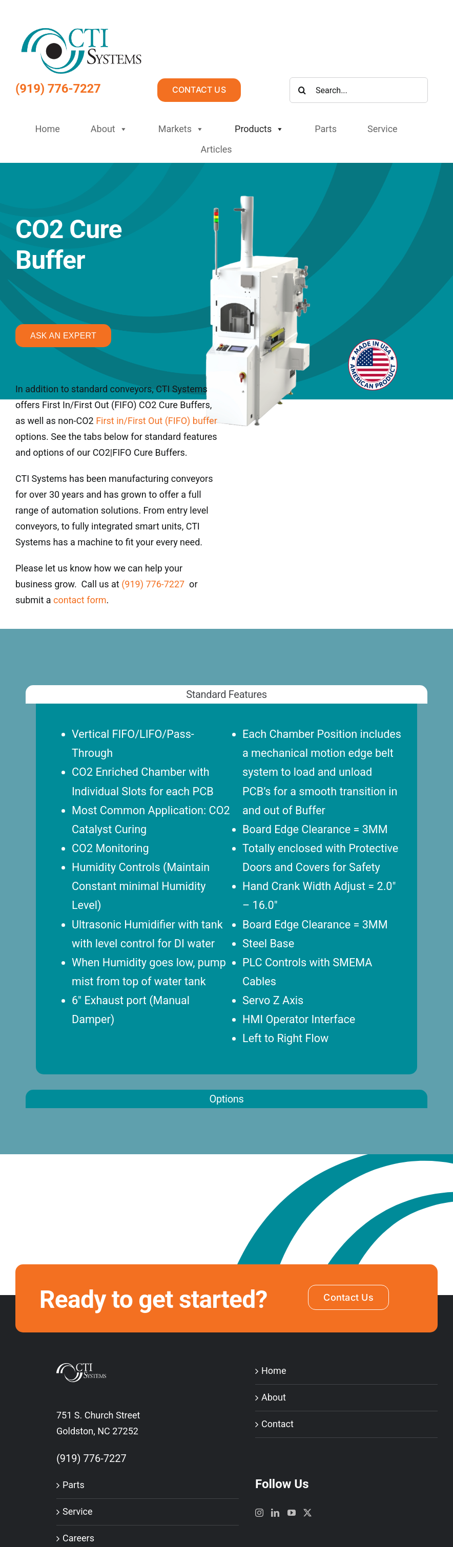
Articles (216, 149)
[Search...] (359, 90)
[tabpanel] (226, 899)
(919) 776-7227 (58, 88)
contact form (80, 600)
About (109, 129)
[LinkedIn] (275, 1513)
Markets (181, 129)
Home (47, 128)
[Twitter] (307, 1513)
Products (259, 129)
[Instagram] (259, 1513)
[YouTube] (291, 1513)
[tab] (226, 694)
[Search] (302, 90)
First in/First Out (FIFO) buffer (156, 420)
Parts (326, 128)
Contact (277, 1423)
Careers (78, 1538)
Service (382, 128)
